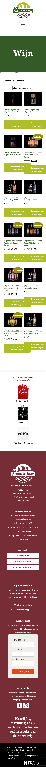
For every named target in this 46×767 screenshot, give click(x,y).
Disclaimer (25, 755)
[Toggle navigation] (23, 24)
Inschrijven (23, 671)
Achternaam (18, 659)
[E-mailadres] (23, 644)
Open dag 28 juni (24, 531)
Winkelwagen (23, 31)
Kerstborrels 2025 (24, 523)
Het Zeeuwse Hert (23, 413)
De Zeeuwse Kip (23, 393)
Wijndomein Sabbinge (23, 434)
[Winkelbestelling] (27, 88)
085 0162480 (23, 500)
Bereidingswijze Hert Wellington (24, 527)
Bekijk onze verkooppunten (23, 609)
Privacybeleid (13, 755)
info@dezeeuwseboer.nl (23, 497)
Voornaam (17, 649)
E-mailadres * (19, 640)
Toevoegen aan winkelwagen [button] (17, 124)
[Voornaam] (23, 654)
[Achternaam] (23, 663)
